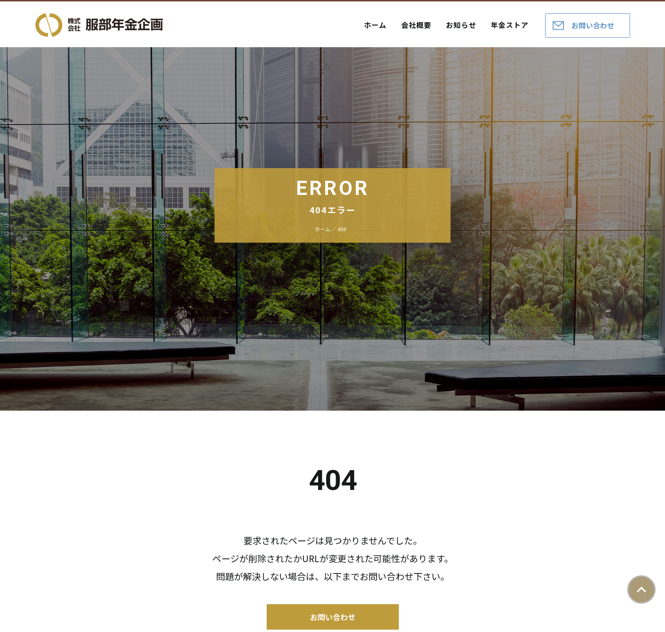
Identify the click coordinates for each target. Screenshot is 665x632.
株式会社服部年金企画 (99, 25)
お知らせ (461, 25)
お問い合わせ (593, 25)
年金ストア (510, 25)
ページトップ (641, 589)
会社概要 (416, 25)
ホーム (375, 25)
